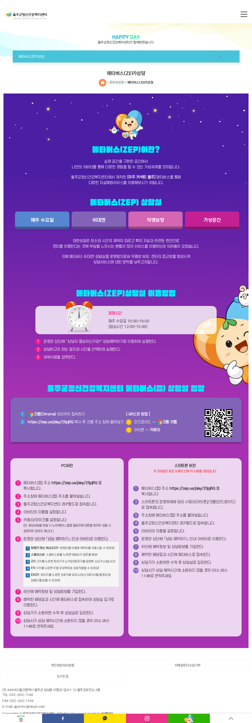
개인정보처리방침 (62, 665)
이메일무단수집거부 (188, 665)
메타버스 (189, 718)
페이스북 (63, 718)
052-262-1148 (21, 694)
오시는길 (62, 676)
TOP (231, 718)
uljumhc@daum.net (29, 706)
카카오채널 (105, 718)
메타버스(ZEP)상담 (140, 82)
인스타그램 (147, 718)
